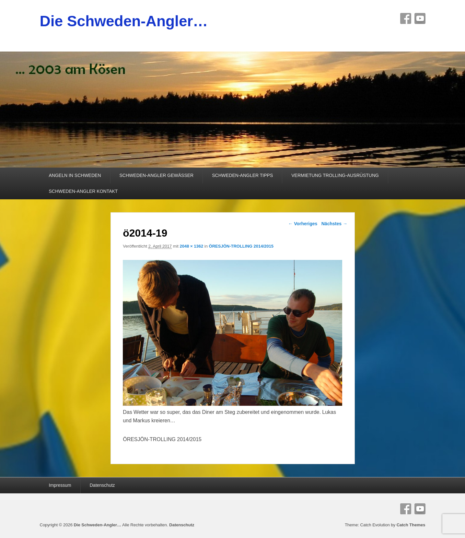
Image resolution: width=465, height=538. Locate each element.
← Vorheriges (302, 223)
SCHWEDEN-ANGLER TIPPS (242, 175)
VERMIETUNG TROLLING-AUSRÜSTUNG (335, 175)
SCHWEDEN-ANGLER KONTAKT (83, 191)
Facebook (405, 18)
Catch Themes (411, 524)
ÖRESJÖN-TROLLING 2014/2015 (241, 246)
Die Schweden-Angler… (124, 21)
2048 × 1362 (191, 246)
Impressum (60, 485)
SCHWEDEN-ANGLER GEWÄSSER (157, 175)
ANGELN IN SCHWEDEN (75, 175)
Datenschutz (102, 485)
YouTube (419, 18)
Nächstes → (334, 223)
